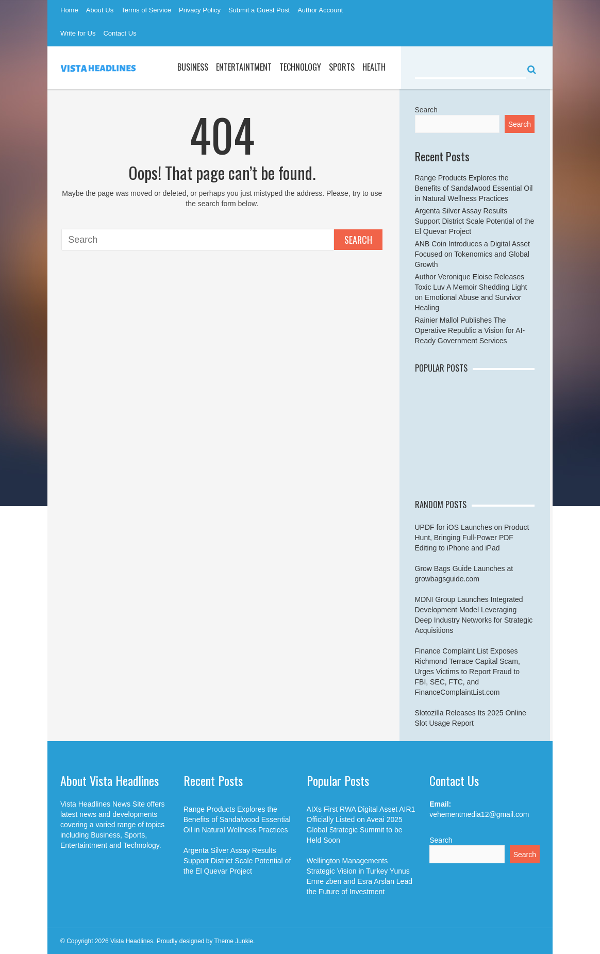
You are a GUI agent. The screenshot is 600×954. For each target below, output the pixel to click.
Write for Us (77, 33)
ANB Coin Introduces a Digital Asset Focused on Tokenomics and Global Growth (472, 254)
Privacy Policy (200, 10)
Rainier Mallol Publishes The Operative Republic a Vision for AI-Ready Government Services (470, 330)
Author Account (320, 10)
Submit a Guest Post (259, 10)
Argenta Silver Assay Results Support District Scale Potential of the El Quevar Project (475, 221)
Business (192, 67)
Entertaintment (244, 67)
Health (374, 67)
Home (69, 10)
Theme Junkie (233, 941)
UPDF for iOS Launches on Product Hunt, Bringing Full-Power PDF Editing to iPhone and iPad (472, 537)
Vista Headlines (131, 941)
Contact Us (119, 33)
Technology (300, 67)
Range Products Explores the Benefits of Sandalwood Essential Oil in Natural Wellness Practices (474, 188)
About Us (99, 10)
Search (358, 239)
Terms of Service (146, 10)
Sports (342, 67)
